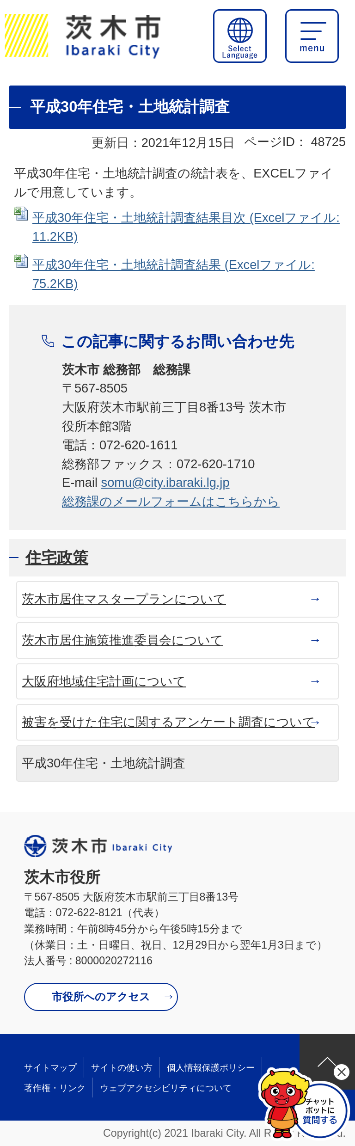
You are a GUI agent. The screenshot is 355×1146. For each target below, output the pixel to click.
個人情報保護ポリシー (211, 1067)
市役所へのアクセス (101, 997)
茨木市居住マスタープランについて (124, 599)
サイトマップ (50, 1067)
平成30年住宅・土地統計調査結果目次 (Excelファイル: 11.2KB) (186, 227)
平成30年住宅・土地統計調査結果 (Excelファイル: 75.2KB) (173, 274)
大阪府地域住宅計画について (104, 681)
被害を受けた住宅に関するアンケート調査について (168, 722)
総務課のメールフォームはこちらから (171, 501)
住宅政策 (56, 557)
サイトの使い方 (122, 1067)
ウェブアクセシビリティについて (166, 1088)
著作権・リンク (55, 1088)
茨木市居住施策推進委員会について (122, 640)
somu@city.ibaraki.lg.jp (165, 482)
